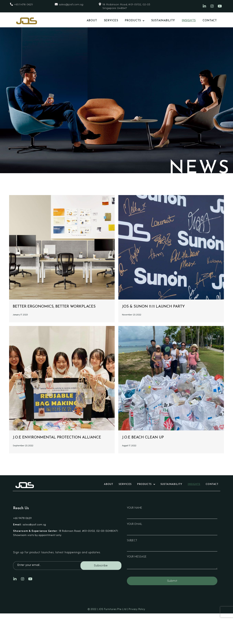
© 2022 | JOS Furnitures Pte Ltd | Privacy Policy (116, 615)
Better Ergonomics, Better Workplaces (61, 306)
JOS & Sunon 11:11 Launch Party (159, 306)
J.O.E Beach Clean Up (146, 437)
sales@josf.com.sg (71, 4)
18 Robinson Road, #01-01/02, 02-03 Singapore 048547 (126, 6)
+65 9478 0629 (23, 4)
